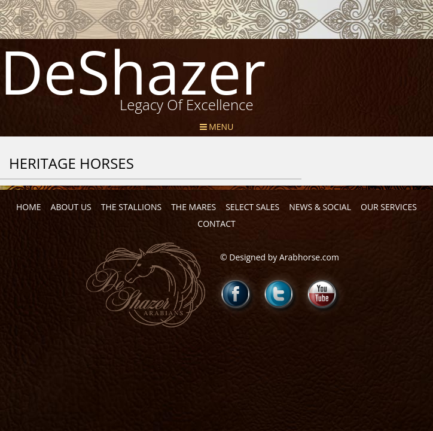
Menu (217, 126)
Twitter (279, 294)
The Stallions (131, 207)
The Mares (193, 207)
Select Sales (252, 207)
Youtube (322, 294)
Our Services (389, 207)
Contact (216, 223)
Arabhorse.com (309, 257)
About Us (71, 207)
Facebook (236, 294)
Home (28, 207)
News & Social (320, 207)
